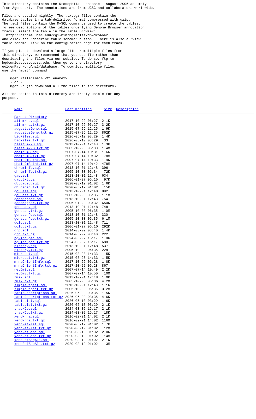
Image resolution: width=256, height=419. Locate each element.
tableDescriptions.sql (35, 350)
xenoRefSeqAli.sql (31, 406)
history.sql (25, 293)
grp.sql (21, 274)
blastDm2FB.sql (28, 171)
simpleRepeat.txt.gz (33, 345)
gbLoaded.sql (26, 218)
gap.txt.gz (24, 213)
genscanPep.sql (28, 256)
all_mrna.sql (26, 143)
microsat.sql (26, 303)
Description (127, 130)
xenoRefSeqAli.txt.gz (34, 411)
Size (108, 130)
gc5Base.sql (25, 227)
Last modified (78, 130)
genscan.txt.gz (28, 251)
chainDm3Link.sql (30, 190)
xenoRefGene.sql (29, 396)
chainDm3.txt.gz (29, 185)
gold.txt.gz (25, 270)
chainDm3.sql (26, 180)
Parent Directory (30, 138)
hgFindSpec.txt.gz (31, 288)
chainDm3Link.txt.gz (33, 195)
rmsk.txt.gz (25, 335)
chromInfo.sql (27, 199)
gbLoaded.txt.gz (29, 223)
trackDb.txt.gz (28, 373)
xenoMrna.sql (26, 378)
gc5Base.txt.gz (28, 232)
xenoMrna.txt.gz (29, 382)
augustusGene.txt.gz (33, 157)
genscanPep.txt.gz (31, 260)
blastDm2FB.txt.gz (31, 176)
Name (18, 130)
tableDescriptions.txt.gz (38, 354)
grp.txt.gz (24, 279)
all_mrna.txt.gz (29, 148)
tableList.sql (27, 359)
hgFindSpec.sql (28, 284)
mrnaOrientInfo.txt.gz (35, 317)
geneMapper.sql (28, 237)
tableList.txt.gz (30, 364)
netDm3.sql (24, 321)
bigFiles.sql (26, 162)
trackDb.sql (25, 368)
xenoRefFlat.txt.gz (32, 392)
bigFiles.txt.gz (29, 166)
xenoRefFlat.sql (29, 387)
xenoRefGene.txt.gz (32, 401)
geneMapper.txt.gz (31, 242)
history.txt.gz (28, 298)
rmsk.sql (22, 331)
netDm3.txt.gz (27, 326)
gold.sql (22, 265)
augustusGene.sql (30, 152)
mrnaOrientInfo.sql (32, 312)
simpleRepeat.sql (30, 340)
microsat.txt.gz (29, 307)
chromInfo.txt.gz (30, 204)
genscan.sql (25, 246)
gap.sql (21, 209)
